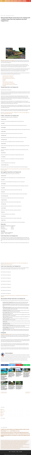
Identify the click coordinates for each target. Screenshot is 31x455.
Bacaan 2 (20, 448)
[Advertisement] (15, 8)
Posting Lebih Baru (3, 393)
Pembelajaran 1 (18, 444)
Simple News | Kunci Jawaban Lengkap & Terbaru (15, 1)
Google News (3, 412)
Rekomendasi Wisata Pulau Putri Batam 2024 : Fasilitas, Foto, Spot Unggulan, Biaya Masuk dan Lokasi (15, 433)
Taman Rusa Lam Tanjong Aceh (5, 335)
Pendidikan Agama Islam (4, 448)
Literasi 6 (13, 448)
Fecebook (3, 410)
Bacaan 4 (27, 448)
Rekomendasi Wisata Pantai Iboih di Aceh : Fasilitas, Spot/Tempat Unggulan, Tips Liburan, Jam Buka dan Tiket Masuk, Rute (11, 376)
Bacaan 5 (2, 449)
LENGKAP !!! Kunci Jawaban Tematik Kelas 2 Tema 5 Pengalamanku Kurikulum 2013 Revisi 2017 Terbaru (15, 430)
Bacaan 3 (24, 448)
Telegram (3, 415)
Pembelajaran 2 (23, 444)
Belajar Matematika (7, 449)
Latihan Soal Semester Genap (15, 449)
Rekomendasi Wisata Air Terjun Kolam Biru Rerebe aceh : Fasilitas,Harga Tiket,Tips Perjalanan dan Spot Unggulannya (19, 388)
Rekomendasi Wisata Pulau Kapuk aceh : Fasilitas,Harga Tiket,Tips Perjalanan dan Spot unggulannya (19, 376)
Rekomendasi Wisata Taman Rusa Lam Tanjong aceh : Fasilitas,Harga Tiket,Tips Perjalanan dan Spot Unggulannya (11, 388)
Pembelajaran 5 (12, 444)
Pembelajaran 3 (7, 444)
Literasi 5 (10, 448)
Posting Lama (28, 393)
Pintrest (3, 413)
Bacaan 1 (17, 448)
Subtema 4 (2, 444)
